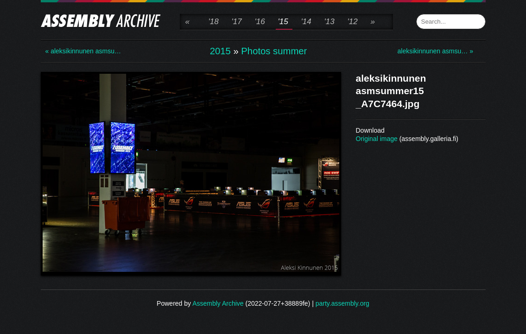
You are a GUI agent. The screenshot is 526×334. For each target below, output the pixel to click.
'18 (214, 21)
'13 (329, 21)
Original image (377, 138)
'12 (353, 21)
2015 (220, 51)
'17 (237, 21)
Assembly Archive (217, 303)
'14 (306, 21)
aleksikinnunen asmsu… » (435, 51)
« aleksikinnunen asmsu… (82, 51)
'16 (260, 21)
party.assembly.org (342, 303)
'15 (283, 21)
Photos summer (274, 51)
